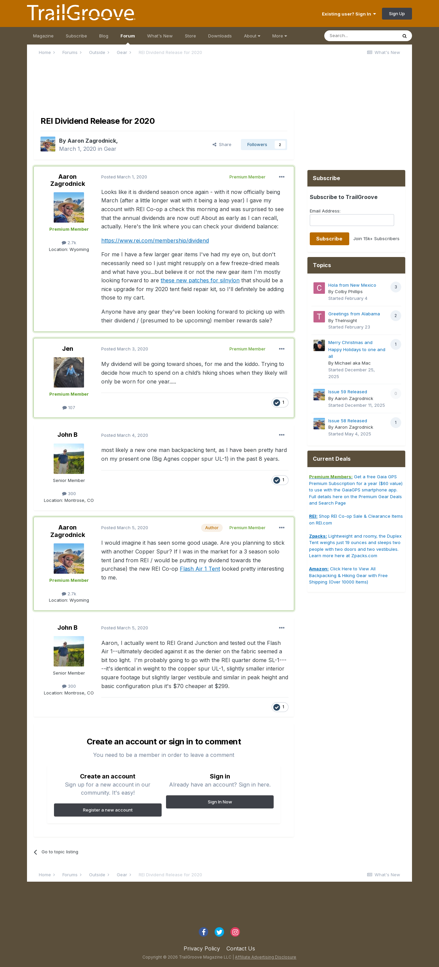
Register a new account (108, 810)
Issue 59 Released (347, 391)
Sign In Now (220, 801)
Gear (110, 148)
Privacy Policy (202, 948)
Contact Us (240, 948)
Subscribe (76, 35)
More (279, 35)
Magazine (43, 35)
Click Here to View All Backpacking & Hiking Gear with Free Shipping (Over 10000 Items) (348, 575)
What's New (160, 35)
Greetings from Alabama (354, 313)
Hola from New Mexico (352, 285)
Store (190, 35)
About (252, 35)
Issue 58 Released (347, 420)
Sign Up (397, 13)
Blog (103, 35)
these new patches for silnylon (200, 280)
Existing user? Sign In (349, 14)
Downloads (220, 35)
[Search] (360, 35)
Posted (124, 176)
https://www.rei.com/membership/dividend (155, 240)
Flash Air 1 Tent (200, 568)
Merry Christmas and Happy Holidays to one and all (356, 349)
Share (222, 144)
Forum (127, 39)
